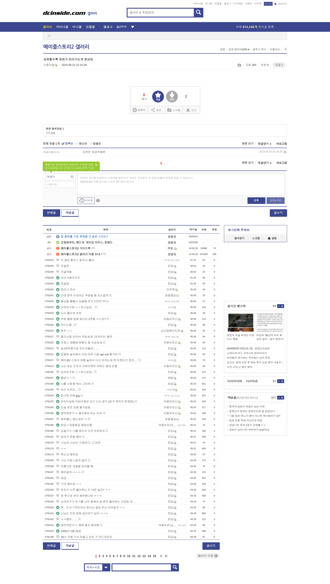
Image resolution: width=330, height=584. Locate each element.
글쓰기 (278, 212)
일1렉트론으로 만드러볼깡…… (77, 348)
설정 (222, 49)
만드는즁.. (64, 325)
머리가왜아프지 (68, 277)
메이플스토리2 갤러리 (66, 46)
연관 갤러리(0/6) (239, 49)
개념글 (69, 212)
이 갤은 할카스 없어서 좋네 (75, 260)
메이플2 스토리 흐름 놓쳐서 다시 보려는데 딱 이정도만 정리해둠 (96, 360)
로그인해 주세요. (239, 230)
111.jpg (50, 132)
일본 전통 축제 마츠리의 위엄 (245, 420)
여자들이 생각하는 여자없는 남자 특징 (248, 357)
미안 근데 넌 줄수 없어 (239, 367)
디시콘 (257, 3)
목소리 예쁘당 (67, 454)
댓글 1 (279, 64)
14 (149, 556)
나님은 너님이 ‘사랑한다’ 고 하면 (78, 442)
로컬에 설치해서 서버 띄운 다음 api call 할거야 (87, 354)
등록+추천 (275, 200)
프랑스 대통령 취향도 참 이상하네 (79, 342)
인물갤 (218, 3)
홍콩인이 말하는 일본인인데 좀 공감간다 (252, 411)
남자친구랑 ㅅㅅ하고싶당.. (75, 307)
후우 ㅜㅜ (64, 330)
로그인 (268, 4)
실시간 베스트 (236, 306)
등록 (256, 200)
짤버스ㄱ (64, 378)
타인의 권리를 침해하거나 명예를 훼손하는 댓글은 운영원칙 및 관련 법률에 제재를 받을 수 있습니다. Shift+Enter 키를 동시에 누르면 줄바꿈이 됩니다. (137, 180)
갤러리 (47, 27)
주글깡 (62, 266)
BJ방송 (122, 27)
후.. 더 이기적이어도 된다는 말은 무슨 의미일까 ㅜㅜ (90, 507)
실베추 (138, 110)
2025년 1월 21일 (68, 531)
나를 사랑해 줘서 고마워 (73, 383)
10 (128, 556)
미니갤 (208, 3)
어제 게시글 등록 (255, 27)
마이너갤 (198, 3)
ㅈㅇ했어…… (66, 519)
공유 (156, 110)
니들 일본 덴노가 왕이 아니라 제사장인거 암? (254, 415)
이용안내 (275, 49)
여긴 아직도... (66, 389)
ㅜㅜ (61, 448)
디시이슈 (252, 381)
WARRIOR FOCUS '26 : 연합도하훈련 (248, 348)
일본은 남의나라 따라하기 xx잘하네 (249, 429)
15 (154, 556)
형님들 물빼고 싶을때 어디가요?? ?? (80, 301)
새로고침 (281, 143)
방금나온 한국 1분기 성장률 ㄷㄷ (247, 425)
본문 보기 (248, 143)
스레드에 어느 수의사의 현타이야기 (247, 353)
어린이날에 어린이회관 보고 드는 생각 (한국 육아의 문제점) (95, 401)
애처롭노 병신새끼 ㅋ (71, 419)
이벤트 (248, 3)
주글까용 (64, 271)
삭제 (285, 152)
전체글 (51, 212)
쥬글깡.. (63, 283)
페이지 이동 (208, 555)
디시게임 (238, 3)
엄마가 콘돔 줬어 (68, 436)
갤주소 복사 (259, 49)
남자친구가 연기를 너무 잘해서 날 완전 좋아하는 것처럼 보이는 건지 (96, 501)
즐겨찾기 (239, 238)
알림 (272, 238)
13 (144, 556)
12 (139, 556)
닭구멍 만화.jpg (68, 395)
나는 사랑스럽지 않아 (71, 460)
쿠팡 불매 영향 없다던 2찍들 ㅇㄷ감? (81, 319)
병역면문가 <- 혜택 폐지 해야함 (77, 525)
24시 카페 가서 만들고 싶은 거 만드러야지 (84, 537)
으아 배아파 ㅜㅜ (68, 484)
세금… (62, 478)
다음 (161, 556)
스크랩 (239, 65)
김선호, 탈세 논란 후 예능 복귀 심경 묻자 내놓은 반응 (255, 362)
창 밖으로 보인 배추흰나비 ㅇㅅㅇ (79, 495)
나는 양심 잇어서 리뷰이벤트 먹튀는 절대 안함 (86, 366)
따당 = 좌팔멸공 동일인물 (74, 425)
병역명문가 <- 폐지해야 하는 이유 (79, 413)
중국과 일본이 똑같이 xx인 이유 (247, 406)
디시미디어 (234, 381)
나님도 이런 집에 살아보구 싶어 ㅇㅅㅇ (82, 513)
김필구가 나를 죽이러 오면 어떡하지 (80, 431)
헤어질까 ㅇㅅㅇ (68, 472)
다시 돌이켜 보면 (68, 313)
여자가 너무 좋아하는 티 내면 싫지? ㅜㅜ (83, 489)
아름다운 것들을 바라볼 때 (74, 466)
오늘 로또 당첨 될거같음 (73, 407)
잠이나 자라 (65, 289)
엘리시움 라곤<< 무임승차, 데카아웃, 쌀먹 (84, 336)
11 (134, 556)
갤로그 (227, 3)
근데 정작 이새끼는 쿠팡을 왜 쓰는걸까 (82, 295)
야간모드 (281, 4)
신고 (191, 110)
